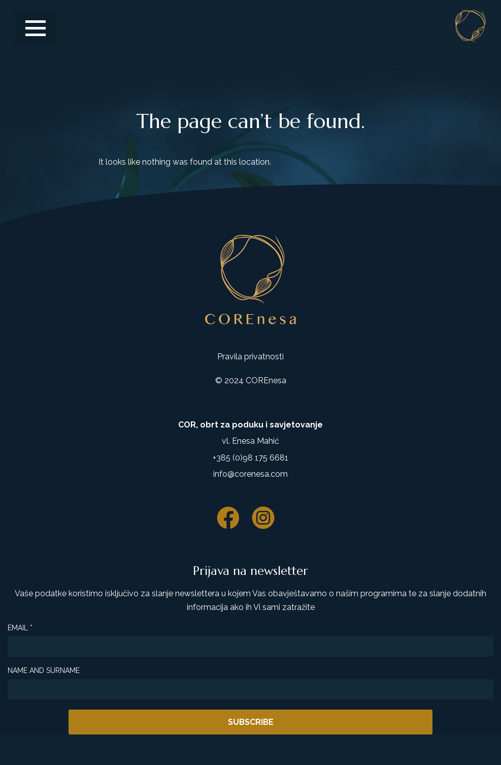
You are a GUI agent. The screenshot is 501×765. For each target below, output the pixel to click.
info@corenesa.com (250, 474)
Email (20, 627)
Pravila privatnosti (250, 356)
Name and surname (44, 670)
